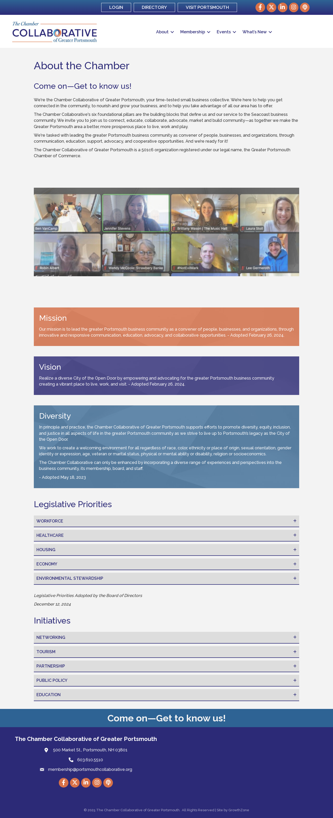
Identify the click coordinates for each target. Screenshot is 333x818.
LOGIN (116, 7)
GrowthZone (238, 810)
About (162, 31)
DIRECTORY (154, 7)
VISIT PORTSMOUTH (207, 7)
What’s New (254, 31)
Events (224, 31)
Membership (192, 31)
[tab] (166, 521)
